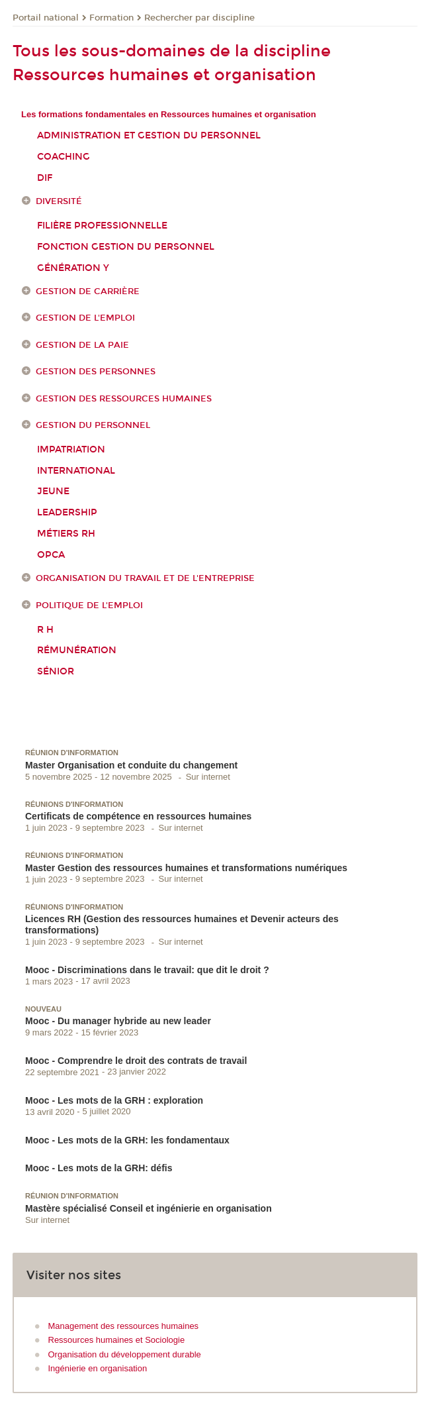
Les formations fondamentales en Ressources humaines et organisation (168, 114)
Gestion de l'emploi (85, 318)
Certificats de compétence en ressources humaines (138, 816)
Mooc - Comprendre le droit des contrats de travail (136, 1060)
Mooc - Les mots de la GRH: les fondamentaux (127, 1140)
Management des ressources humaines (123, 1326)
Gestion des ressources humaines (124, 399)
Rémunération (76, 650)
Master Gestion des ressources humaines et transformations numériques (186, 868)
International (76, 470)
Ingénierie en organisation (98, 1368)
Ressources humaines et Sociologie (116, 1340)
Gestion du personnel (93, 425)
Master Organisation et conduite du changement (131, 765)
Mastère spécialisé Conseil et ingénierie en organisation (148, 1208)
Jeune (53, 491)
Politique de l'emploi (89, 605)
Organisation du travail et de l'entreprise (145, 578)
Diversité (59, 201)
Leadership (67, 512)
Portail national (46, 18)
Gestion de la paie (82, 345)
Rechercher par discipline (199, 18)
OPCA (51, 554)
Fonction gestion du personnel (125, 246)
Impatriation (71, 449)
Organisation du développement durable (124, 1354)
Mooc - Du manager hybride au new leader (118, 1021)
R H (45, 629)
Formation (111, 18)
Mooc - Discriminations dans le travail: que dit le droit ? (147, 970)
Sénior (55, 671)
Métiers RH (66, 533)
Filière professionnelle (102, 225)
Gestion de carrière (88, 291)
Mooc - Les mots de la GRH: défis (98, 1168)
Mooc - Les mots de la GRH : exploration (114, 1100)
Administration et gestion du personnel (149, 135)
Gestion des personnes (95, 371)
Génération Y (73, 268)
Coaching (63, 156)
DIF (44, 178)
